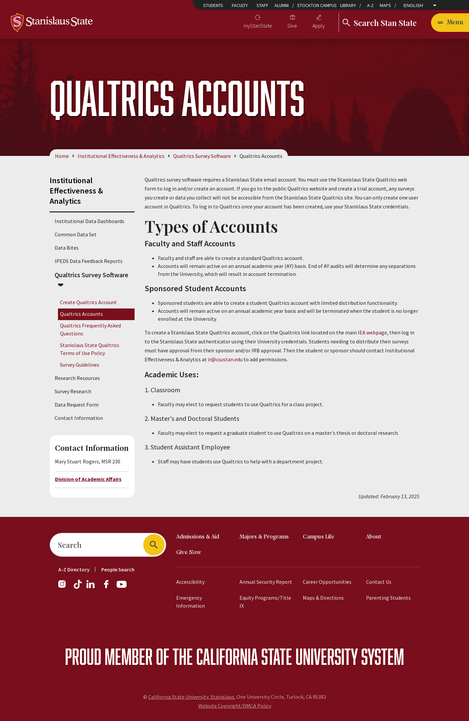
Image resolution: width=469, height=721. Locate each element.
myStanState (257, 25)
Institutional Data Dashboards (89, 221)
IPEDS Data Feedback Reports (89, 261)
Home (62, 156)
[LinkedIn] (91, 587)
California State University (277, 656)
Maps (385, 5)
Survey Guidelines (79, 365)
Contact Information (79, 418)
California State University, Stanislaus (191, 696)
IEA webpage (372, 332)
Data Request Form (77, 404)
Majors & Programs (264, 537)
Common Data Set (76, 234)
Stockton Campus (317, 5)
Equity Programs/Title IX (265, 601)
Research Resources (77, 378)
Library (348, 5)
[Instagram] (64, 587)
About (373, 537)
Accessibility (190, 581)
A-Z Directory (74, 569)
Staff (262, 5)
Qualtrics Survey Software (202, 156)
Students (213, 5)
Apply (318, 25)
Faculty (240, 5)
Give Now (188, 552)
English (413, 5)
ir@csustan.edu (225, 359)
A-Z (370, 5)
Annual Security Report (265, 581)
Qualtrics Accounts (81, 313)
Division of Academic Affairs (88, 479)
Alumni (281, 5)
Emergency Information (190, 601)
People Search (118, 569)
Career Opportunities (327, 581)
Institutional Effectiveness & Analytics (121, 156)
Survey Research (73, 391)
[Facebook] (109, 587)
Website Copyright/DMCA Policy (234, 705)
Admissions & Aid (197, 537)
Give (292, 25)
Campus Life (318, 537)
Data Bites (67, 247)
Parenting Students (388, 597)
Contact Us (378, 581)
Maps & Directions (323, 597)
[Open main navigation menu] (450, 22)
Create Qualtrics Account (88, 302)
